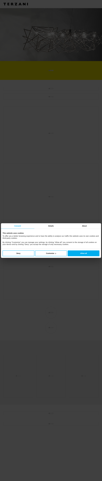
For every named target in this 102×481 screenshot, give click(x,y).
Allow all (83, 253)
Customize (51, 253)
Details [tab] (51, 226)
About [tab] (84, 226)
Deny (18, 253)
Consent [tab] (17, 226)
